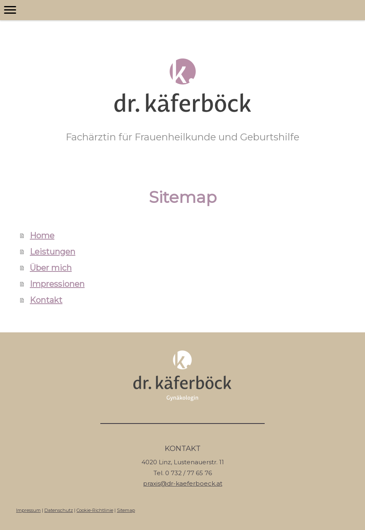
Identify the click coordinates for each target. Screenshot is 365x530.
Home (42, 235)
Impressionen (57, 284)
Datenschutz (58, 510)
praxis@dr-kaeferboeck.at (182, 483)
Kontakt (46, 300)
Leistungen (52, 252)
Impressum (28, 510)
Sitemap (126, 510)
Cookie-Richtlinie (95, 510)
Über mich (51, 268)
